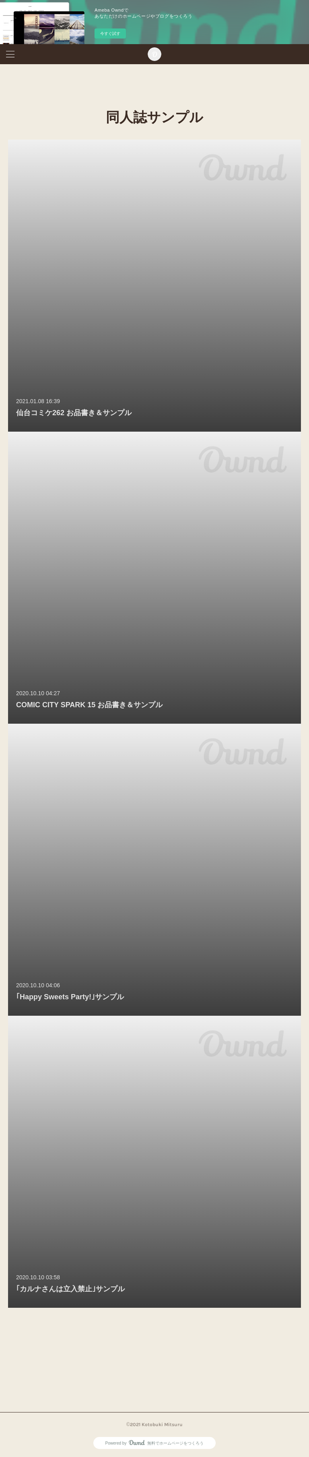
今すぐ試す (110, 33)
